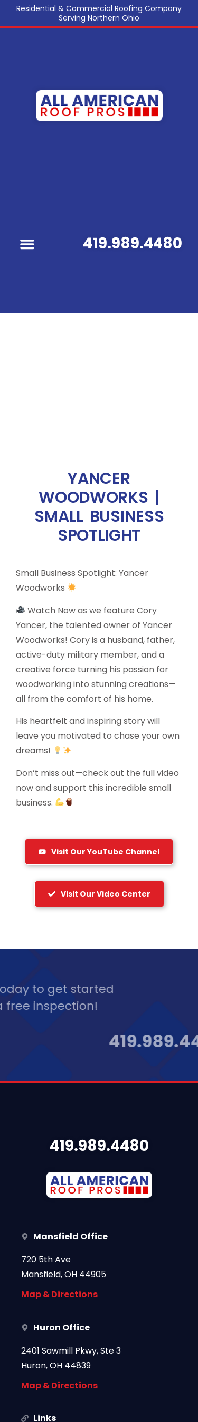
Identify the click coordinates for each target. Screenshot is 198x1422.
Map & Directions (59, 1294)
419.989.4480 (132, 243)
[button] (27, 243)
